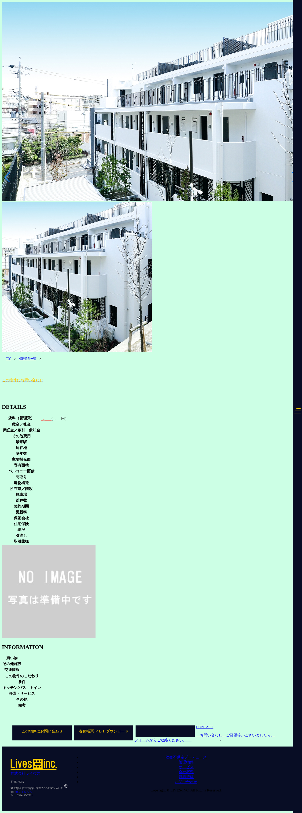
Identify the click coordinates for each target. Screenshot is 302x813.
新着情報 (186, 777)
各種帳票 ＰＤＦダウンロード (104, 731)
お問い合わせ (186, 782)
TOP (8, 359)
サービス (186, 767)
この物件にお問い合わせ (42, 731)
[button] (7, 177)
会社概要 (186, 772)
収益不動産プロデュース (186, 757)
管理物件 (186, 762)
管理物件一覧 (27, 359)
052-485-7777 (24, 792)
